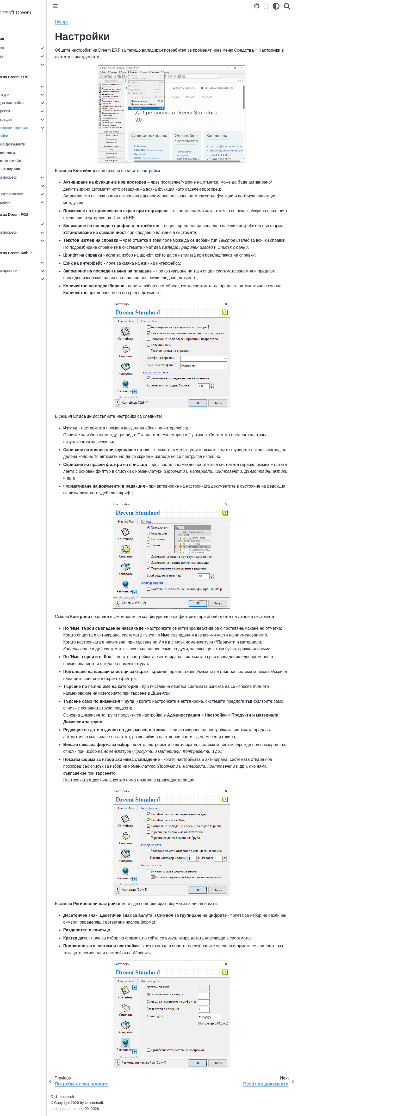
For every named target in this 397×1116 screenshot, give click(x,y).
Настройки (32, 86)
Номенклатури (38, 95)
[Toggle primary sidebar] (97, 6)
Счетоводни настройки (45, 103)
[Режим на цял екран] (307, 6)
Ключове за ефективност (43, 194)
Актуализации (34, 56)
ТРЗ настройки (39, 111)
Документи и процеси (40, 177)
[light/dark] (318, 6)
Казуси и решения (37, 202)
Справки (29, 186)
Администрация (40, 119)
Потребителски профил (48, 128)
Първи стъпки (34, 48)
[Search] (329, 6)
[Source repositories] (298, 6)
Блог (26, 64)
